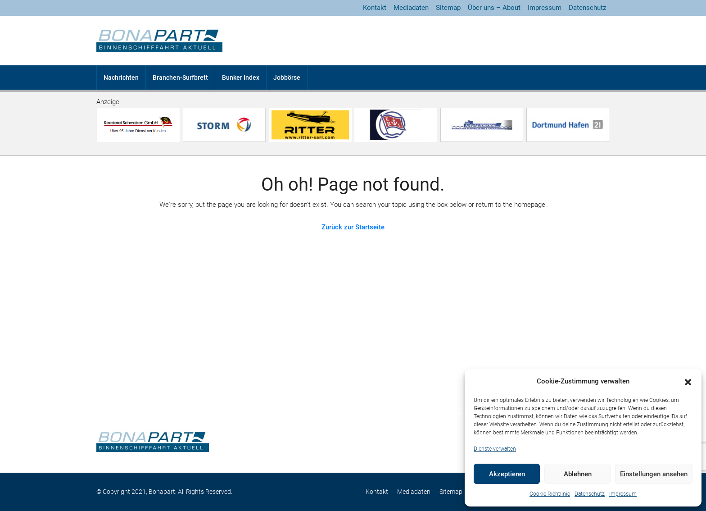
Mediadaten (411, 8)
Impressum (623, 494)
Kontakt (374, 8)
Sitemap (448, 8)
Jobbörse (286, 77)
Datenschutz (590, 494)
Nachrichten (121, 77)
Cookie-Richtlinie (550, 494)
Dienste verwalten (495, 449)
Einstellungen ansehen (654, 474)
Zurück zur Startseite (353, 227)
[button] (687, 381)
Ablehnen (578, 474)
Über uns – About (494, 8)
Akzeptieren (507, 474)
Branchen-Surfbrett (180, 77)
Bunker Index (240, 77)
